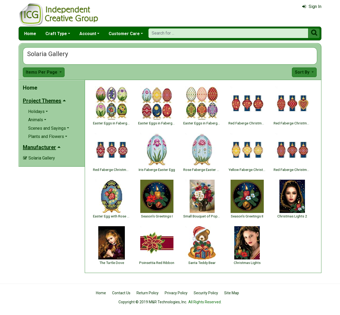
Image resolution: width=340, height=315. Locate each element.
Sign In (311, 6)
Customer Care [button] (124, 33)
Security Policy (206, 293)
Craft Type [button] (56, 33)
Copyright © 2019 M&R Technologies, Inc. (152, 302)
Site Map (231, 293)
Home (30, 33)
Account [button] (87, 33)
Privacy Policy (176, 293)
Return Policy (148, 293)
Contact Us (121, 293)
